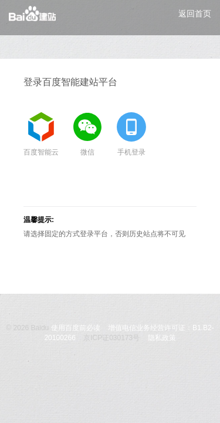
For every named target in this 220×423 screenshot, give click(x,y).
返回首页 (194, 13)
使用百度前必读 (75, 328)
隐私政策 (162, 338)
